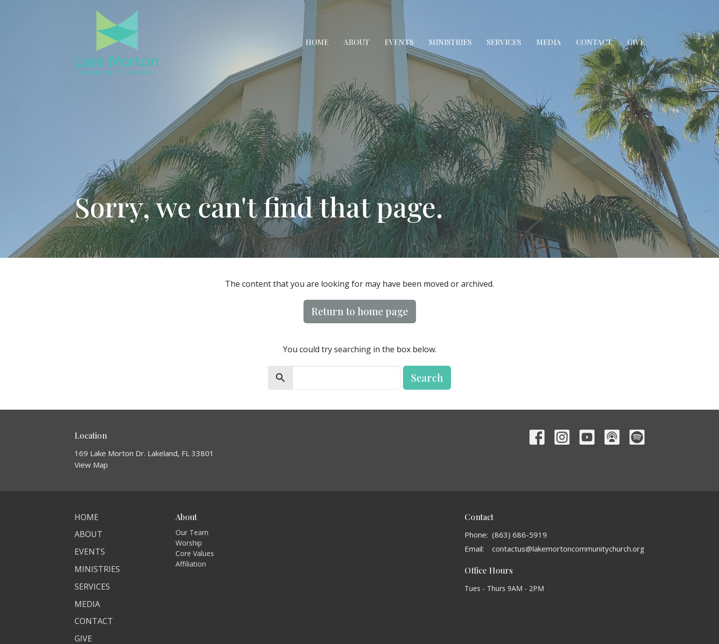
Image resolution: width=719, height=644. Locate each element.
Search (427, 377)
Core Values (195, 553)
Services (503, 42)
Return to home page (360, 311)
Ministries (450, 42)
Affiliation (191, 564)
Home (317, 42)
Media (548, 42)
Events (399, 42)
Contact (594, 42)
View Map (91, 465)
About (357, 42)
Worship (189, 543)
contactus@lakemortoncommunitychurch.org (568, 549)
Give (635, 42)
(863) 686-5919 (519, 535)
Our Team (192, 532)
